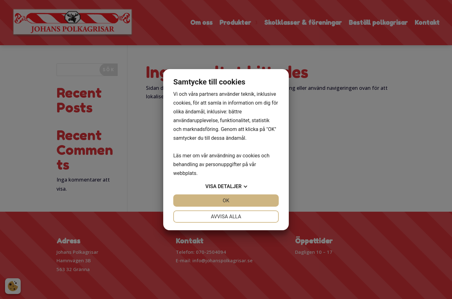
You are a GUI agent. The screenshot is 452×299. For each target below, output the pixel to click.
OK (226, 201)
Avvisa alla (226, 217)
